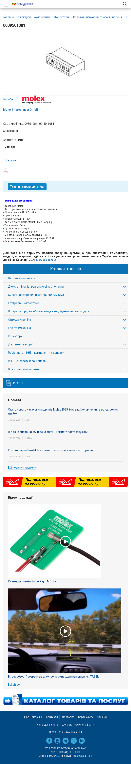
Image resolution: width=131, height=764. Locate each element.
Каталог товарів (65, 268)
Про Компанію (33, 716)
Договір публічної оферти (78, 724)
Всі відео (14, 684)
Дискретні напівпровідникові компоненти (36, 286)
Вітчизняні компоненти (23, 369)
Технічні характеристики (27, 186)
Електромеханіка (19, 328)
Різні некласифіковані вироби (27, 361)
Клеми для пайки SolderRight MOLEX (32, 581)
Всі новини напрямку (22, 467)
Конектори (15, 336)
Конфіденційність (47, 724)
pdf (5, 170)
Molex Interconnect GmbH (20, 109)
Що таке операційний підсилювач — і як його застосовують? (48, 431)
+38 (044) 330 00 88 (68, 752)
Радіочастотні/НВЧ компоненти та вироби (36, 352)
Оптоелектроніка (19, 319)
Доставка (68, 716)
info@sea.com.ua (46, 260)
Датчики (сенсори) (20, 344)
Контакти (52, 716)
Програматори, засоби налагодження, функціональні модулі (48, 311)
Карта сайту (85, 716)
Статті (18, 383)
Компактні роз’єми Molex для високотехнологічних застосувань (50, 450)
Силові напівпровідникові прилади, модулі (36, 294)
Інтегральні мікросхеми (23, 303)
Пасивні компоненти (21, 278)
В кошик (11, 160)
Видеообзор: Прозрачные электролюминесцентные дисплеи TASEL (53, 676)
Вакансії (102, 716)
